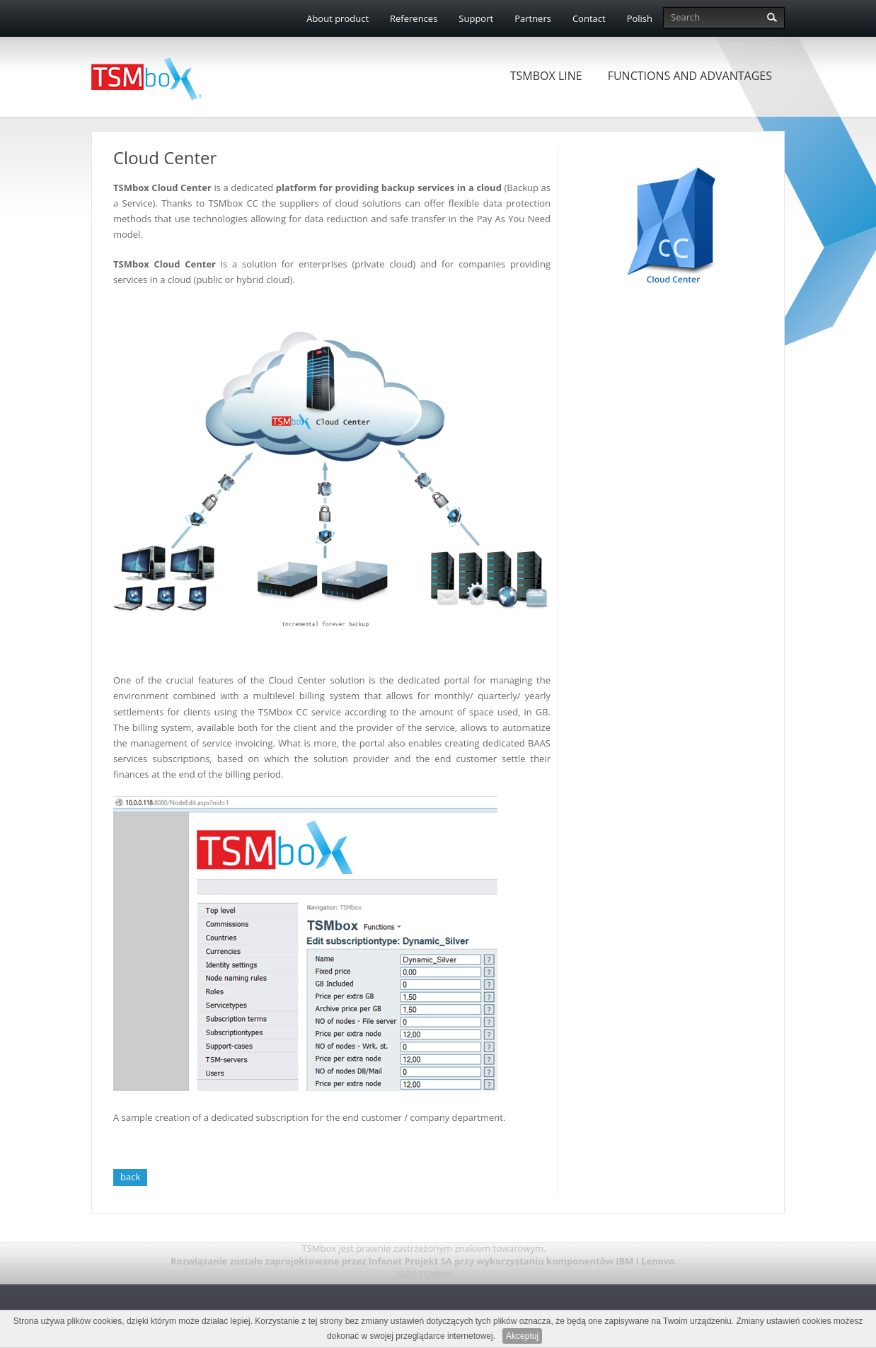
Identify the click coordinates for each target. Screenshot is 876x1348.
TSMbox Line (546, 75)
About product (337, 18)
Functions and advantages (690, 75)
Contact (589, 18)
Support (476, 18)
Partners (532, 18)
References (413, 18)
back (130, 1176)
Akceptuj (522, 1336)
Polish (639, 18)
